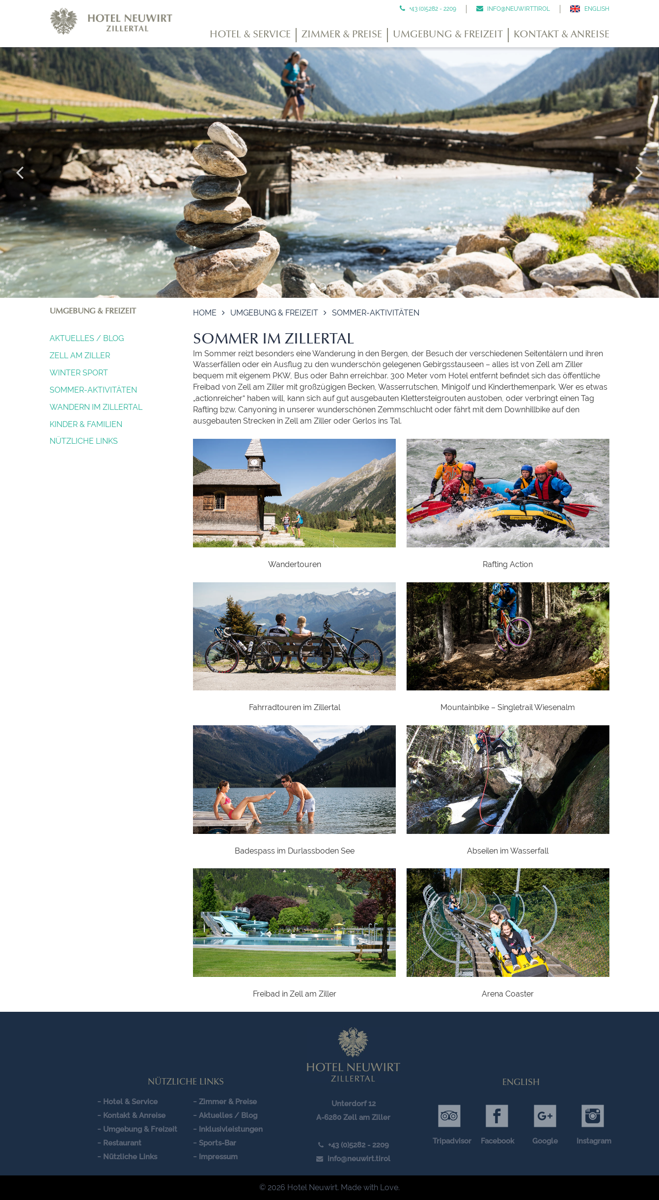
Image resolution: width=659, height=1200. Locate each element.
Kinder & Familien (86, 424)
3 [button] (332, 286)
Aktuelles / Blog (87, 338)
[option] (329, 172)
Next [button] (639, 172)
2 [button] (323, 286)
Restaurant (122, 1143)
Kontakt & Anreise (561, 35)
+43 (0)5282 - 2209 (432, 8)
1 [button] (313, 286)
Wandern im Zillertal (96, 407)
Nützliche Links (84, 441)
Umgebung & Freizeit (448, 35)
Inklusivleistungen (231, 1129)
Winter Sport (79, 372)
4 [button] (342, 286)
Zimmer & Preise (342, 35)
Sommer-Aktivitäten (93, 390)
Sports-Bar (217, 1143)
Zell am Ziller (80, 355)
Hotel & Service (250, 35)
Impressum (218, 1156)
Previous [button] (19, 172)
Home (205, 312)
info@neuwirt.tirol (518, 8)
